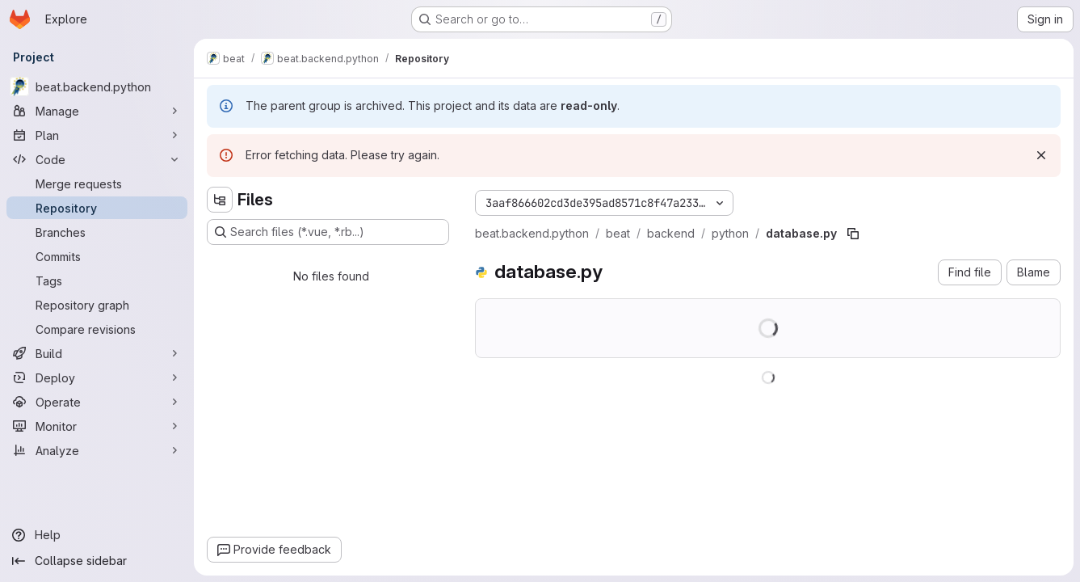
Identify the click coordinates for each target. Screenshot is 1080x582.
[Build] (96, 353)
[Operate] (96, 401)
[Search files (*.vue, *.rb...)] (328, 232)
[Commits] (96, 256)
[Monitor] (96, 426)
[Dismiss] (1041, 155)
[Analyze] (96, 450)
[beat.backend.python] (96, 86)
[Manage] (96, 110)
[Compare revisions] (96, 329)
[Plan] (96, 135)
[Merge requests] (96, 183)
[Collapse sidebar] (96, 561)
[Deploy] (96, 377)
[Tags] (96, 280)
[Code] (96, 159)
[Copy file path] (853, 234)
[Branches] (96, 232)
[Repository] (96, 207)
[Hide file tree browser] (220, 200)
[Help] (96, 535)
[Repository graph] (96, 304)
